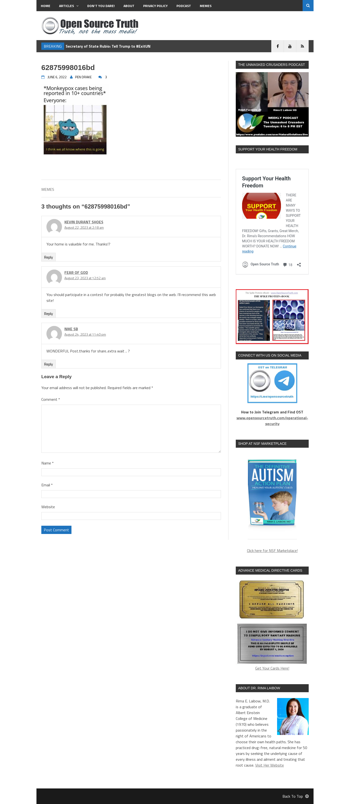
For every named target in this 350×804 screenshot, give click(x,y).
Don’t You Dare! (101, 5)
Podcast (183, 5)
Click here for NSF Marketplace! (272, 550)
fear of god (76, 272)
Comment (50, 399)
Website (48, 507)
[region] (272, 496)
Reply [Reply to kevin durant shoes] (48, 257)
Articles (69, 5)
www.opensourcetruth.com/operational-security (272, 421)
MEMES (205, 5)
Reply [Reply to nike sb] (48, 364)
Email (47, 485)
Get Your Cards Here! (272, 624)
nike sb (71, 329)
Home (45, 5)
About (128, 5)
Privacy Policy (155, 5)
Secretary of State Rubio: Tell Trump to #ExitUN (108, 46)
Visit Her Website (269, 765)
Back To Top (295, 796)
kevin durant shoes (83, 222)
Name (47, 463)
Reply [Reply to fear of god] (48, 313)
